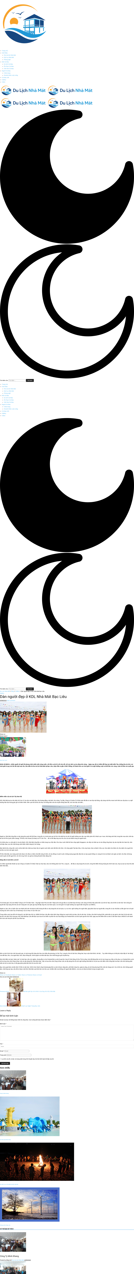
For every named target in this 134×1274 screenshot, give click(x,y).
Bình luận (3, 1023)
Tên (1, 1044)
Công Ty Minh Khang (4, 1093)
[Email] (37, 975)
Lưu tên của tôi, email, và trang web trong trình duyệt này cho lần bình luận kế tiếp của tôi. (28, 1059)
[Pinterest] (27, 975)
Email (2, 1051)
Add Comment (11, 700)
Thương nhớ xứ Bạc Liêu (5, 1225)
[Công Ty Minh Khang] (13, 1089)
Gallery (2, 693)
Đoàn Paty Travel (3, 760)
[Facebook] (5, 975)
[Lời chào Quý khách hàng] (30, 1135)
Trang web (3, 1055)
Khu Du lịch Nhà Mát (18, 1260)
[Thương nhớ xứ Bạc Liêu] (30, 1221)
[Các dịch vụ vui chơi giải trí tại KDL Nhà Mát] (37, 1180)
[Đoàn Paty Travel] (13, 756)
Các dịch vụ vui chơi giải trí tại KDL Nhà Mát (9, 1184)
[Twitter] (17, 975)
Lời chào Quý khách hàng (5, 1139)
